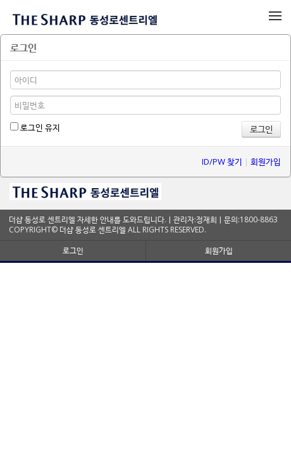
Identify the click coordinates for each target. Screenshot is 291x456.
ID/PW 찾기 (222, 161)
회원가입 (266, 161)
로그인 (73, 250)
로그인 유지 (35, 127)
